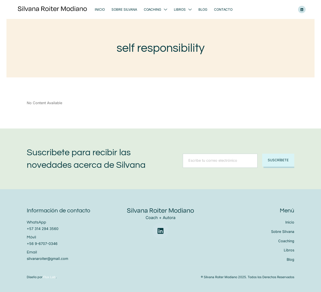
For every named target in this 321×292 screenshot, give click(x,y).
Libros (183, 9)
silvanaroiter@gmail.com (47, 258)
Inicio (100, 9)
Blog (202, 9)
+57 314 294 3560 (42, 228)
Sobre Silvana (124, 9)
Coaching (155, 9)
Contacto (223, 9)
